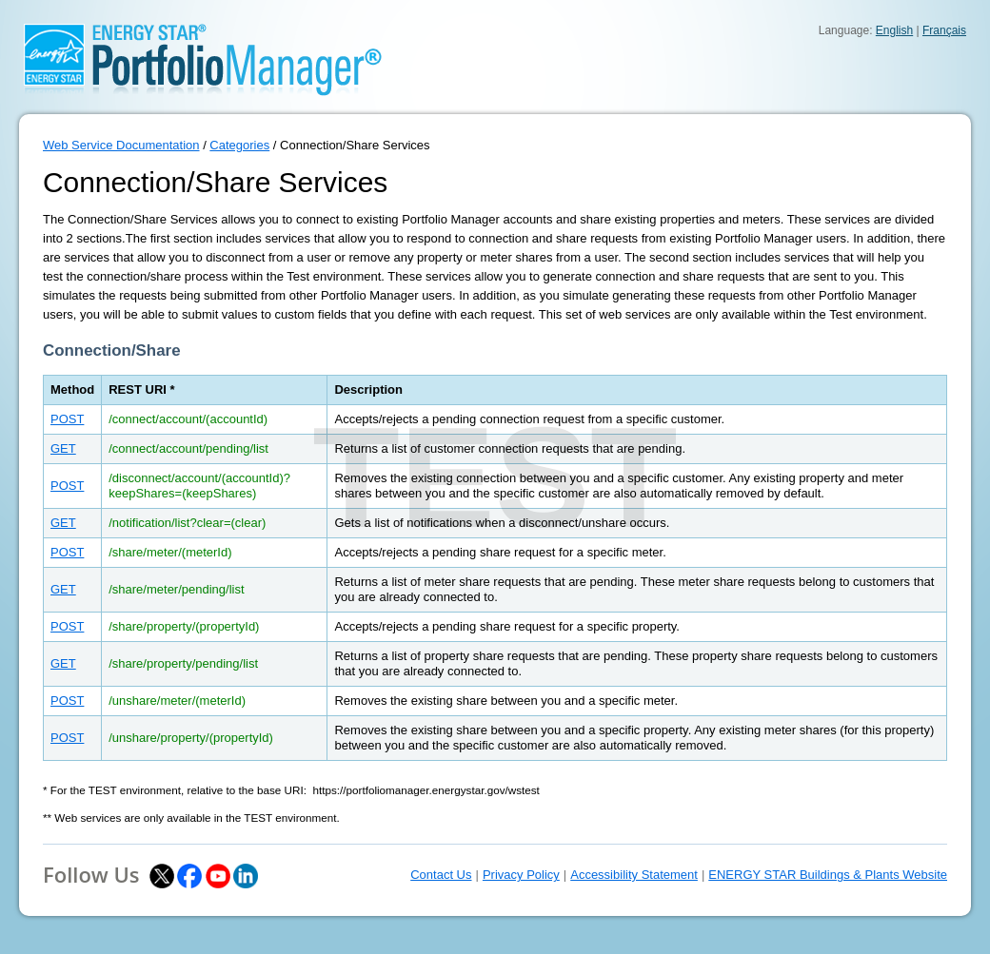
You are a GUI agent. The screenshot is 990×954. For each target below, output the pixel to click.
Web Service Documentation (121, 145)
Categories (239, 145)
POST (67, 419)
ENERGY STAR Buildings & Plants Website (827, 874)
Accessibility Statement (634, 874)
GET (63, 448)
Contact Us (440, 874)
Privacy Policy (521, 874)
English (894, 30)
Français (944, 30)
